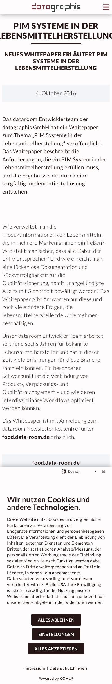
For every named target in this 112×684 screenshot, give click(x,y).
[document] (56, 554)
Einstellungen (56, 634)
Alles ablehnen (56, 619)
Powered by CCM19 (56, 678)
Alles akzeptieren (56, 648)
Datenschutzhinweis (68, 668)
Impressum (34, 668)
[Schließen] (103, 471)
